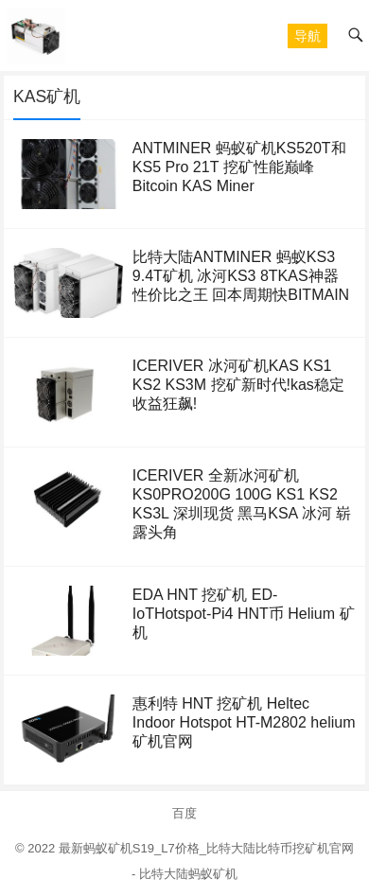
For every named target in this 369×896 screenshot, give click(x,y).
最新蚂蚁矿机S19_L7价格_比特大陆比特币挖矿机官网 (206, 848)
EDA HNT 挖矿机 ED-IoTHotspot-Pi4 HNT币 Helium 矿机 (243, 614)
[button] (307, 36)
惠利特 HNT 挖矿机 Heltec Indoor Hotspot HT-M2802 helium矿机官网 (244, 722)
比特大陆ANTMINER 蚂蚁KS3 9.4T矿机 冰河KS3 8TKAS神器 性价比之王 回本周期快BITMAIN (240, 276)
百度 (184, 813)
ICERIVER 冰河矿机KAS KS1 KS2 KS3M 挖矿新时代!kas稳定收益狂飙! (238, 385)
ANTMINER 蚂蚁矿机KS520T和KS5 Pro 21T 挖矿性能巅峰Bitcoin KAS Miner (239, 167)
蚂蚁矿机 (212, 874)
